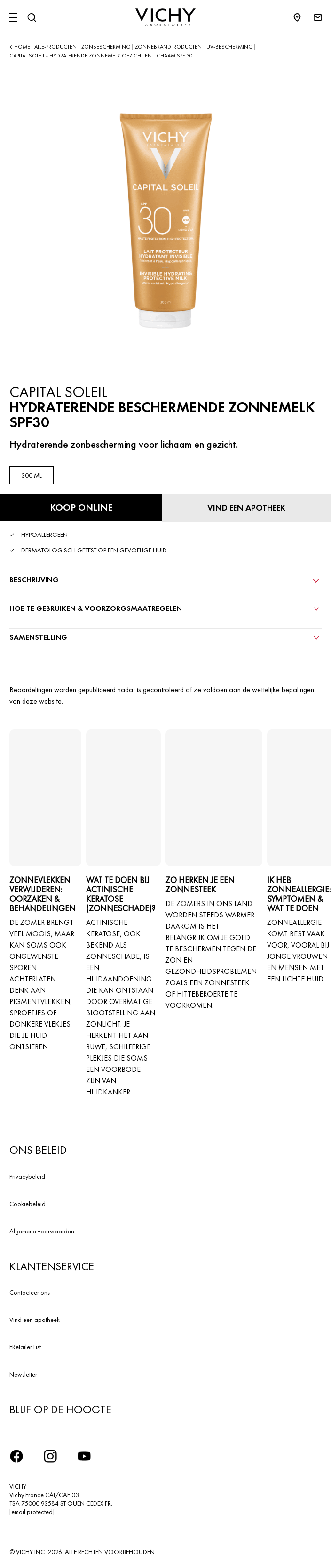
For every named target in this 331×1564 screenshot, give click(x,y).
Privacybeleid (27, 1176)
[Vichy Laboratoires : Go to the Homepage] (165, 17)
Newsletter (23, 1374)
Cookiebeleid (27, 1203)
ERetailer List (25, 1347)
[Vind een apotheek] (246, 508)
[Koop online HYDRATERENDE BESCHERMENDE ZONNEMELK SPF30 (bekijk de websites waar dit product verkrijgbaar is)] (81, 507)
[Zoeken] (31, 17)
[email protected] (32, 1511)
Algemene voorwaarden (41, 1231)
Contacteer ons (29, 1292)
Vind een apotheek (34, 1319)
